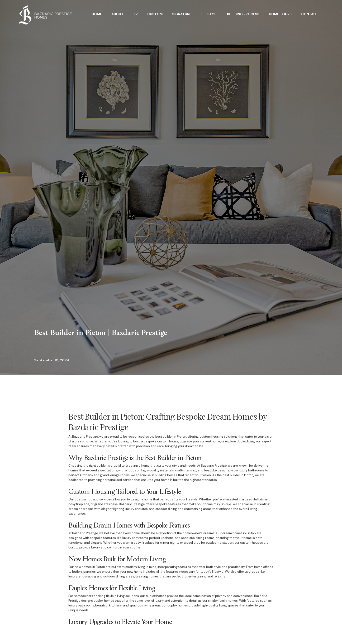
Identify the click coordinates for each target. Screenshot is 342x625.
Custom (155, 14)
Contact (309, 14)
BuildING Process (243, 14)
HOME (97, 14)
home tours (280, 14)
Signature (181, 14)
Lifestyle (209, 14)
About (117, 14)
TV (135, 14)
